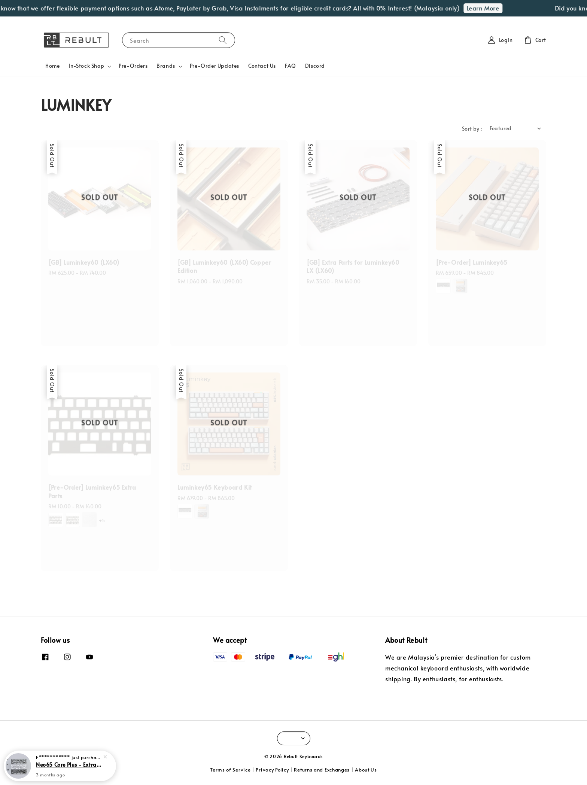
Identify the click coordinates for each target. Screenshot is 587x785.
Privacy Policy (272, 769)
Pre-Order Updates (214, 65)
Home (52, 65)
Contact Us (262, 65)
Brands (165, 66)
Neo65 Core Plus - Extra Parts (69, 765)
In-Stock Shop (86, 66)
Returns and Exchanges (322, 769)
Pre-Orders (133, 65)
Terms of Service (230, 769)
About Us (366, 769)
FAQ (290, 65)
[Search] (223, 40)
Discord (315, 65)
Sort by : (472, 128)
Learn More (488, 8)
